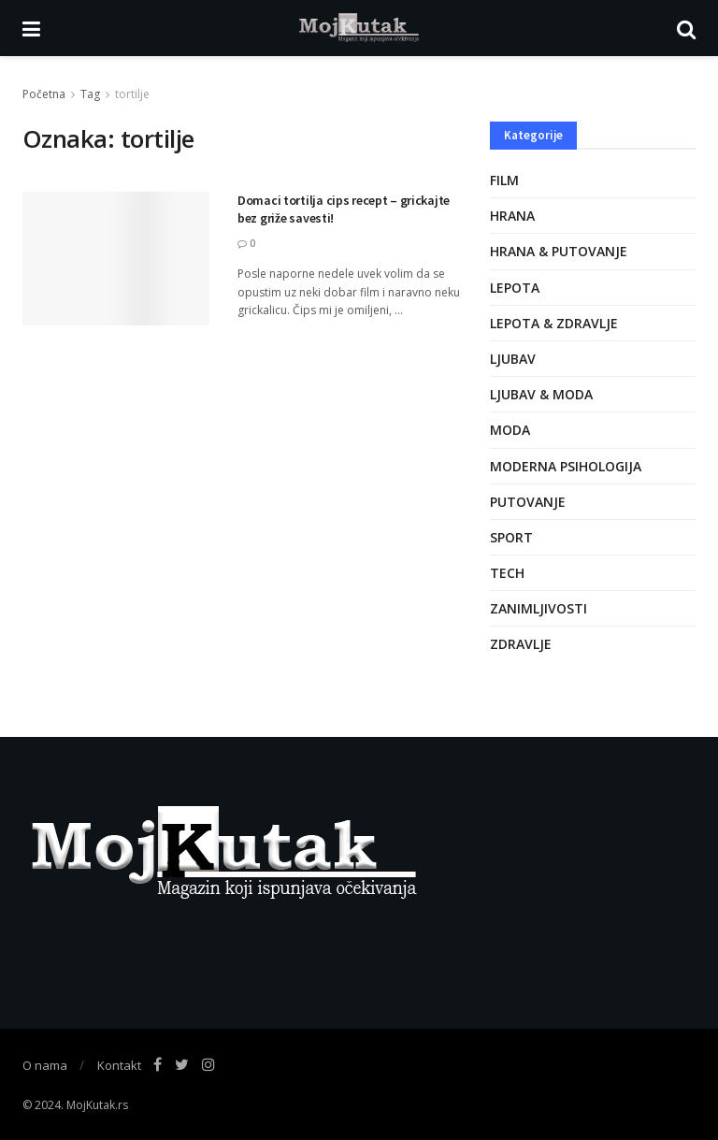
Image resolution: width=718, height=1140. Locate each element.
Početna (43, 94)
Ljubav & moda (541, 394)
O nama (44, 1065)
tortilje (132, 94)
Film (504, 180)
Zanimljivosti (538, 608)
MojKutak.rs (97, 1105)
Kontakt (119, 1065)
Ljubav (513, 359)
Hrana (512, 215)
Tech (507, 573)
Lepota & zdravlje (554, 323)
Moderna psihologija (565, 466)
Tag (90, 94)
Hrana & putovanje (558, 251)
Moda (510, 430)
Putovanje (528, 502)
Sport (511, 537)
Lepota (514, 287)
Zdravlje (521, 644)
